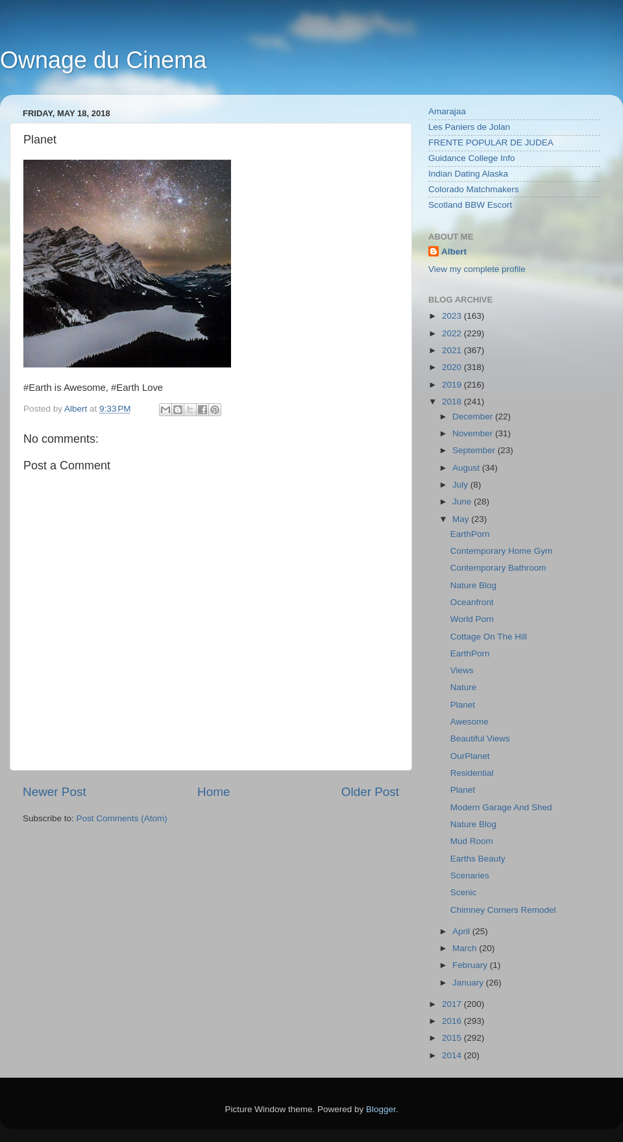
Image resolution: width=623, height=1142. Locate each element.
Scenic (463, 892)
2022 (453, 333)
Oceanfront (472, 602)
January (469, 982)
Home (213, 792)
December (473, 416)
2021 (453, 350)
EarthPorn (470, 534)
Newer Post (54, 792)
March (465, 948)
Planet (462, 705)
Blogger (381, 1109)
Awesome (469, 721)
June (463, 501)
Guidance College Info (471, 158)
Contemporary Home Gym (501, 551)
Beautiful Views (480, 738)
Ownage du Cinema (103, 60)
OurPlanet (470, 756)
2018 (453, 401)
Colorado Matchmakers (473, 189)
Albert (454, 251)
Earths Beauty (478, 858)
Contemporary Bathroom (498, 568)
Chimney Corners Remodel (503, 910)
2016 (453, 1021)
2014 (453, 1055)
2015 (453, 1038)
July (461, 485)
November (473, 433)
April (462, 931)
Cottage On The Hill (488, 636)
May (461, 519)
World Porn (472, 619)
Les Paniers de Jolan (469, 127)
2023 (453, 316)
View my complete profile (477, 269)
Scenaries (469, 875)
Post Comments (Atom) (122, 818)
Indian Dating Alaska (468, 174)
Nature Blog (473, 585)
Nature (463, 687)
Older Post (370, 792)
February (471, 965)
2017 (453, 1004)
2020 (453, 367)
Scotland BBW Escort (470, 205)
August (467, 468)
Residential (472, 773)
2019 (453, 385)
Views (462, 670)
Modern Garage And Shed (501, 807)
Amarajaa (447, 111)
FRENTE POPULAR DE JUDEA (491, 142)
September (475, 450)
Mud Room (471, 841)
